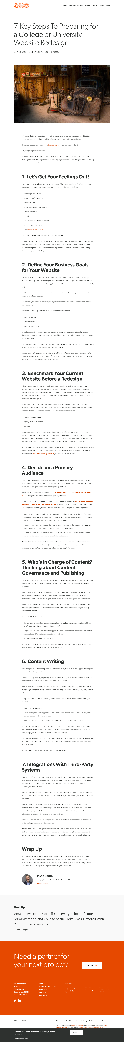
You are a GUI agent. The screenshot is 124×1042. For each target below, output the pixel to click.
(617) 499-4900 (20, 995)
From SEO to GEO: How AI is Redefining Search (87, 990)
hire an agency (54, 145)
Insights (87, 5)
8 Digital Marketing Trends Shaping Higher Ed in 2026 (70, 990)
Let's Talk (90, 966)
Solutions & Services (76, 5)
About (108, 5)
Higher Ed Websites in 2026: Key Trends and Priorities (104, 990)
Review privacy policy (21, 1038)
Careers (42, 996)
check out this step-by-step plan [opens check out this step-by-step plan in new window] (43, 454)
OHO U (94, 5)
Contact (101, 5)
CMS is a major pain (35, 230)
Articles (39, 884)
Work (65, 5)
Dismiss (75, 1033)
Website (45, 884)
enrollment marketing (77, 1025)
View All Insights (22, 930)
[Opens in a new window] (15, 1001)
